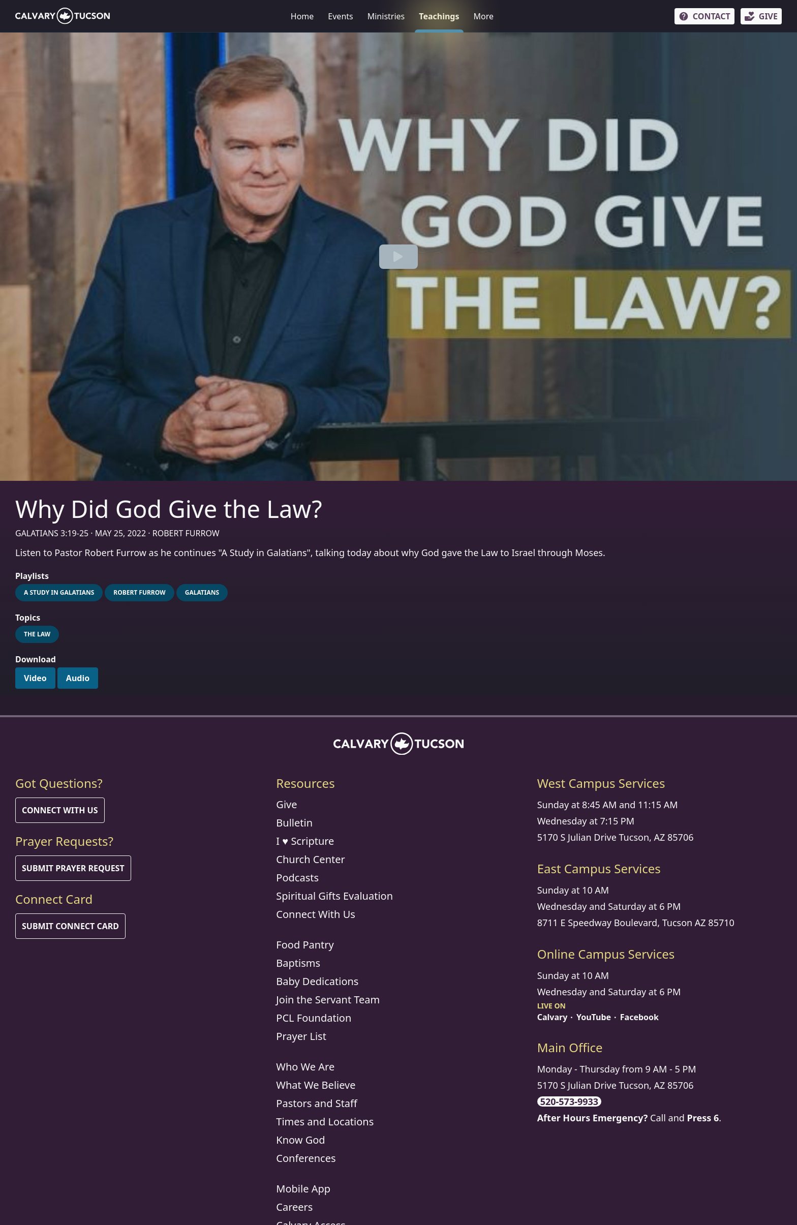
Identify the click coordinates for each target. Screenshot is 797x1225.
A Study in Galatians (59, 592)
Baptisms (298, 963)
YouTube (593, 1017)
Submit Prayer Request (73, 868)
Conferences (305, 1158)
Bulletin (294, 823)
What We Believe (315, 1085)
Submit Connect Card (70, 926)
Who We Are (305, 1067)
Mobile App (303, 1189)
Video (35, 678)
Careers (294, 1207)
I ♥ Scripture (305, 841)
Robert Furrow (139, 592)
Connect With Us (60, 810)
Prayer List (301, 1036)
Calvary (552, 1017)
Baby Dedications (317, 981)
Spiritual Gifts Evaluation (334, 896)
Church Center (310, 859)
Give (286, 804)
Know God (300, 1140)
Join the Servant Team (328, 999)
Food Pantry (304, 945)
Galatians (202, 592)
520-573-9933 (569, 1101)
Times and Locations (325, 1121)
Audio (77, 678)
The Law (37, 634)
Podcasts (297, 877)
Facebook (639, 1017)
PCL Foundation (313, 1018)
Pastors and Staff (316, 1103)
